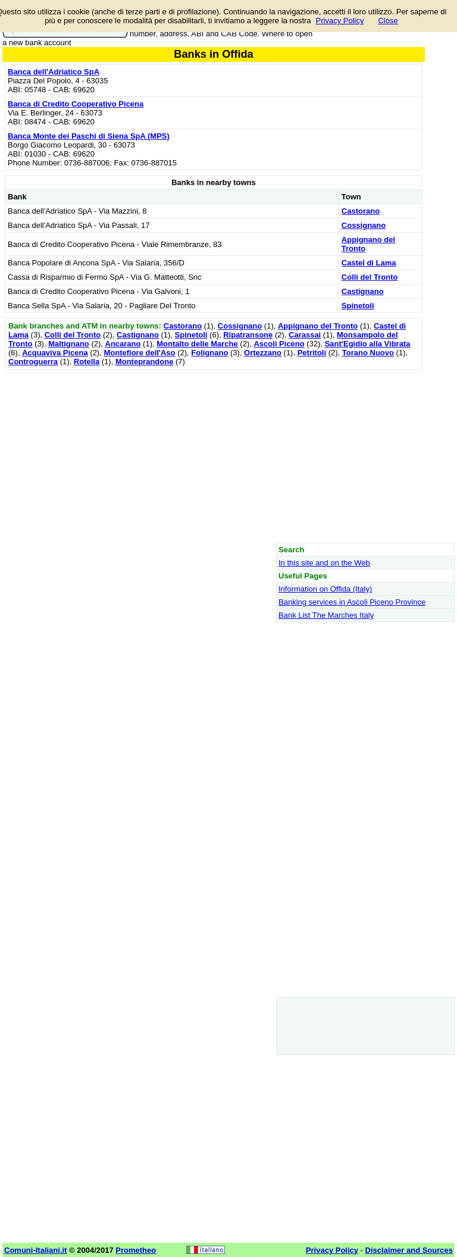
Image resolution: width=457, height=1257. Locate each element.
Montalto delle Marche (197, 343)
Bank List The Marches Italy (326, 615)
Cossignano (364, 225)
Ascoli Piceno (278, 343)
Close (387, 20)
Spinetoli (358, 305)
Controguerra (33, 361)
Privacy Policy (340, 20)
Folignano (209, 352)
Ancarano (123, 343)
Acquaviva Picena (55, 352)
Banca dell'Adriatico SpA (53, 71)
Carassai (305, 334)
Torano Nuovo (368, 352)
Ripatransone (248, 334)
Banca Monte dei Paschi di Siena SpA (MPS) (89, 136)
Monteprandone (144, 361)
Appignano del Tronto (318, 325)
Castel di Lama (369, 262)
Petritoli (312, 352)
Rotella (86, 361)
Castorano (361, 211)
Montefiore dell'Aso (139, 352)
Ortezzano (262, 352)
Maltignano (68, 343)
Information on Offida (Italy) (325, 588)
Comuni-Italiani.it (35, 1250)
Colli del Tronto (370, 277)
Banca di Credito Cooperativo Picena (75, 103)
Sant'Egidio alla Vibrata (368, 343)
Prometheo (135, 1250)
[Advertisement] (213, 456)
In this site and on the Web (324, 562)
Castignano (363, 291)
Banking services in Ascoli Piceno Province (351, 602)
